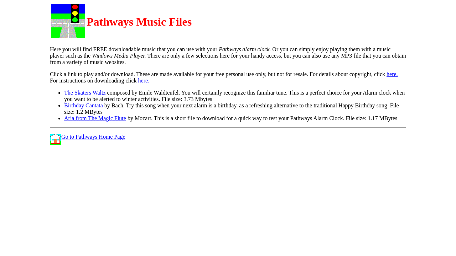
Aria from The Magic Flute (95, 118)
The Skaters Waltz (85, 93)
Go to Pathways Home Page (93, 137)
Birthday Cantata (83, 105)
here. (392, 74)
